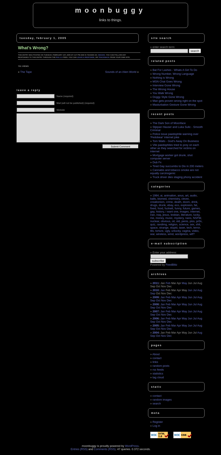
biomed (162, 198)
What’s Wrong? (33, 47)
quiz (152, 224)
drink (194, 202)
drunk (162, 205)
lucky (196, 214)
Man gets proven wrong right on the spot (177, 100)
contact (157, 358)
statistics (158, 373)
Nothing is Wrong (163, 77)
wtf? (192, 234)
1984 (156, 195)
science (183, 224)
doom (186, 202)
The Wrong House (164, 89)
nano (188, 218)
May (184, 283)
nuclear (154, 221)
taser (182, 227)
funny (178, 208)
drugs (153, 205)
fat (195, 205)
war (152, 234)
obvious (165, 221)
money (160, 218)
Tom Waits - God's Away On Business (176, 141)
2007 (156, 311)
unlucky (176, 230)
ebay (170, 205)
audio (193, 195)
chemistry (174, 198)
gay (152, 211)
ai (161, 195)
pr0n (199, 221)
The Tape (26, 71)
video (195, 230)
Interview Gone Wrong (166, 85)
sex (192, 224)
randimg (162, 224)
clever (185, 198)
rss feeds (158, 369)
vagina (186, 230)
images (101, 55)
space (154, 227)
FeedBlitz (171, 264)
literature (186, 214)
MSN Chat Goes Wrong (167, 81)
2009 (156, 297)
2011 (156, 283)
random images (162, 399)
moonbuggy (110, 10)
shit (198, 224)
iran (152, 214)
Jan (162, 290)
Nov (163, 300)
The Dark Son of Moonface (169, 123)
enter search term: (164, 47)
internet (195, 211)
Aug (199, 290)
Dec (169, 300)
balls (153, 198)
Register (158, 422)
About (156, 354)
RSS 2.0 (59, 57)
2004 (156, 332)
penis (184, 221)
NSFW (197, 218)
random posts (161, 365)
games (195, 208)
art (186, 195)
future (186, 208)
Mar (173, 297)
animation (170, 195)
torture (159, 230)
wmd (171, 234)
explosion (186, 205)
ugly (167, 230)
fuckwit (169, 208)
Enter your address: (165, 252)
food (160, 208)
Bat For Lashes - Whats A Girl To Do (175, 70)
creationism (157, 202)
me (152, 218)
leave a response (85, 57)
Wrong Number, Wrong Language (173, 73)
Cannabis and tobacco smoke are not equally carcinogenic (174, 171)
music (169, 218)
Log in (156, 425)
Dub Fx (157, 162)
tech (189, 227)
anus (181, 195)
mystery (179, 218)
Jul (195, 290)
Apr (179, 297)
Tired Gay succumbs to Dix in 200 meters (178, 166)
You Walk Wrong (163, 93)
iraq (158, 214)
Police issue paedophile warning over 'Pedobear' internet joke (174, 135)
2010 (156, 290)
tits (152, 230)
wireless (161, 234)
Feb (168, 283)
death (177, 202)
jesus (166, 214)
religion (172, 224)
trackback (104, 57)
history (160, 211)
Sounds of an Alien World (120, 71)
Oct (158, 300)
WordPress (132, 446)
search (157, 403)
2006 (156, 318)
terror (196, 227)
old (178, 221)
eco (177, 205)
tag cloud (158, 377)
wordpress (181, 234)
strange (163, 227)
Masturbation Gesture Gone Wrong (174, 104)
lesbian (175, 214)
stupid (174, 227)
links (155, 362)
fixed (153, 208)
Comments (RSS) (105, 449)
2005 (156, 325)
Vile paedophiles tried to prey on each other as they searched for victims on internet (174, 148)
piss (192, 221)
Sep (152, 293)
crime (169, 202)
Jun (190, 290)
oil (173, 221)
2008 (156, 304)
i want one (172, 211)
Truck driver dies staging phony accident (177, 177)
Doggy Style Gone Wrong (168, 97)
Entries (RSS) (79, 449)
